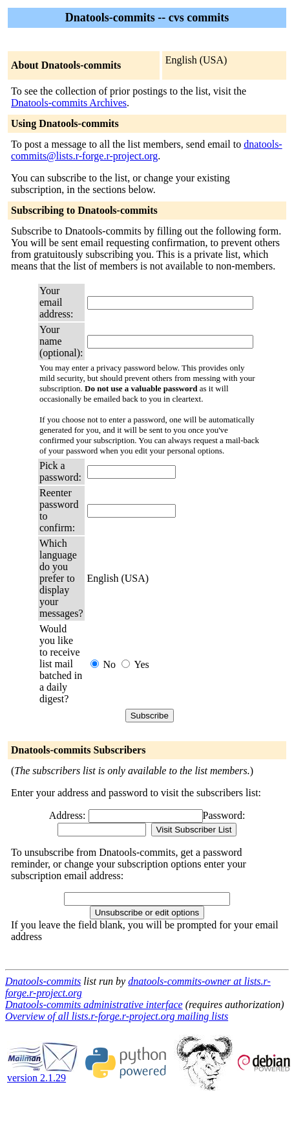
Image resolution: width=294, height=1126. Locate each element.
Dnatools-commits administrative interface (94, 1004)
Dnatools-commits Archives (69, 102)
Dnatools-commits (43, 981)
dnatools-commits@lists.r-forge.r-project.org (146, 150)
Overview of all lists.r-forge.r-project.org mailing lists (116, 1016)
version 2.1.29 (42, 1073)
